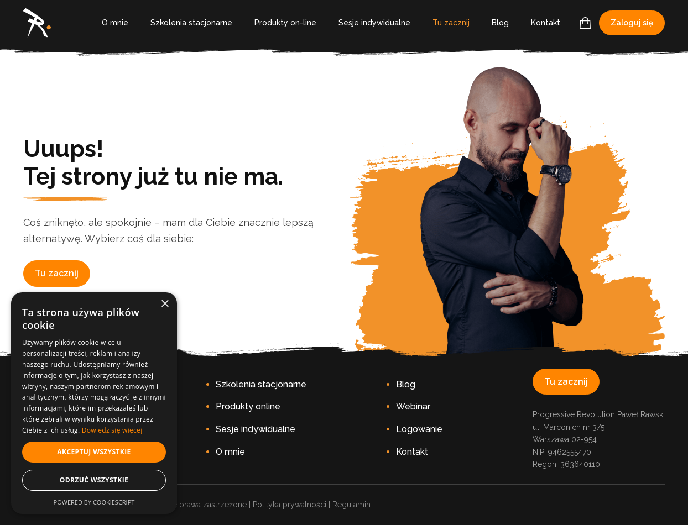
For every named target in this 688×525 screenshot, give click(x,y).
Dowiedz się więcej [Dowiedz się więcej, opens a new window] (112, 430)
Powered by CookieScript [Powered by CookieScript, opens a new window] (94, 502)
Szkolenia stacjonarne (191, 22)
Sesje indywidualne (374, 22)
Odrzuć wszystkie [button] (94, 480)
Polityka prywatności (289, 504)
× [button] (164, 304)
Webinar (413, 406)
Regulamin (351, 504)
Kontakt (545, 22)
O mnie (115, 22)
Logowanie (419, 429)
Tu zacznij (451, 22)
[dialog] (94, 403)
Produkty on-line (285, 22)
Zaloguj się (632, 22)
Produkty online (248, 406)
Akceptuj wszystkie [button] (94, 451)
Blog (500, 22)
